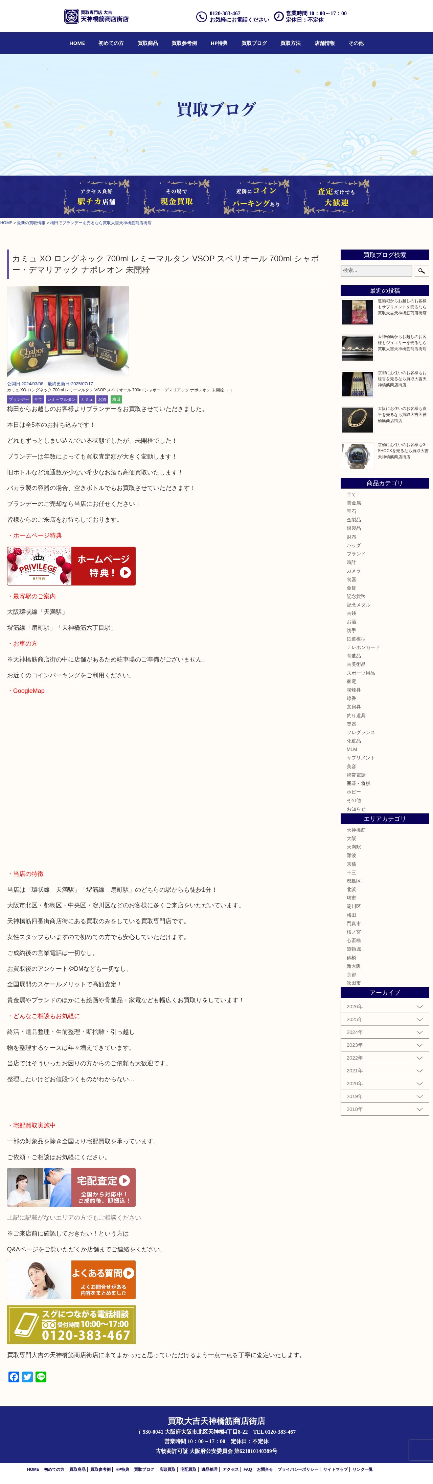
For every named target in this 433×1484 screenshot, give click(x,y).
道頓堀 (354, 949)
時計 (351, 562)
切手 (351, 630)
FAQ (248, 1469)
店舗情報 (325, 43)
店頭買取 (167, 1469)
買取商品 (148, 43)
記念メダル (358, 604)
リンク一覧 (362, 1469)
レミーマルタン (61, 399)
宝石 (351, 511)
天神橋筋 (356, 830)
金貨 (351, 588)
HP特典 (219, 43)
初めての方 (111, 43)
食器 (351, 579)
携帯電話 (356, 775)
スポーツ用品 (361, 673)
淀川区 (354, 906)
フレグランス (361, 732)
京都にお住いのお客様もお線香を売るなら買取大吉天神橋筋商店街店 (402, 378)
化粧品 (354, 741)
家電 (351, 681)
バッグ (354, 545)
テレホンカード (363, 647)
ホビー (354, 792)
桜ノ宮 (354, 932)
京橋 (351, 864)
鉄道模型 (356, 639)
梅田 (116, 399)
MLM (352, 749)
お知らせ (356, 809)
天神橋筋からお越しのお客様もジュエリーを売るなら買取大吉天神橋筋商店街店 (402, 342)
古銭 (351, 613)
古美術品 (356, 664)
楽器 (351, 724)
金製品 (354, 519)
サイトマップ (335, 1469)
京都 (351, 974)
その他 (356, 43)
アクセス (231, 1469)
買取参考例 (184, 43)
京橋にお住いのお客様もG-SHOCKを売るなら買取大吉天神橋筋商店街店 (403, 450)
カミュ (87, 399)
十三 (351, 872)
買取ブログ (254, 43)
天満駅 (354, 847)
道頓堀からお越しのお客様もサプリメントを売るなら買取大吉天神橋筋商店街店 (402, 306)
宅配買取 (188, 1469)
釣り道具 (356, 715)
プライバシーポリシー (298, 1469)
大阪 (351, 838)
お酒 (102, 399)
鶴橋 (351, 957)
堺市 (351, 898)
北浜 (351, 889)
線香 (351, 698)
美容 (351, 766)
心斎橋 (354, 940)
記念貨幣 (356, 596)
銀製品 (354, 528)
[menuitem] (77, 42)
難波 (351, 855)
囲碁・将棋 (358, 783)
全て (38, 399)
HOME (77, 43)
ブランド (356, 553)
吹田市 (354, 983)
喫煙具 (354, 690)
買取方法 (290, 43)
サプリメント (361, 757)
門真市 (354, 923)
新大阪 (354, 966)
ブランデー (19, 399)
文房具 (354, 706)
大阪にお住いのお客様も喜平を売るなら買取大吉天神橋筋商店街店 (402, 414)
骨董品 (354, 655)
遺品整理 (209, 1469)
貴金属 (354, 502)
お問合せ (265, 1469)
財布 (351, 537)
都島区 (354, 881)
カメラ (354, 570)
